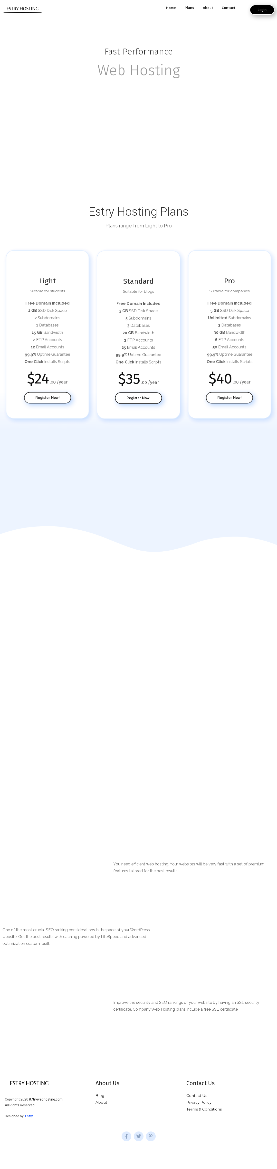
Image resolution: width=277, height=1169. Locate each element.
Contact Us (196, 1095)
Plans (189, 8)
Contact (228, 8)
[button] (262, 10)
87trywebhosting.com (46, 1099)
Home (171, 8)
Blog (100, 1095)
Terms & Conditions (204, 1109)
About (208, 8)
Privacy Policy (198, 1102)
